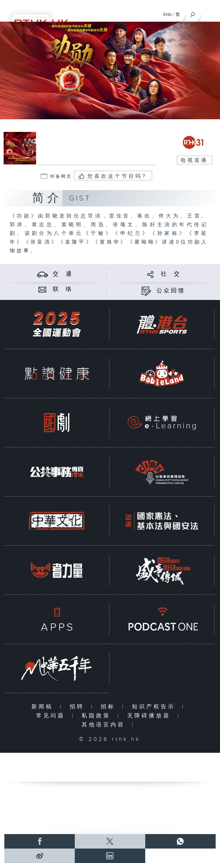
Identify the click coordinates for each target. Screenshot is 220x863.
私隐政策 (98, 716)
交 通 (63, 274)
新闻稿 (43, 707)
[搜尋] (193, 13)
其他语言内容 (105, 725)
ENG (167, 14)
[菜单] (209, 13)
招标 (109, 707)
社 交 (171, 274)
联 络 (63, 289)
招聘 (78, 707)
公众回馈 (170, 290)
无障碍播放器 (150, 716)
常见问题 (52, 716)
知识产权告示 (155, 707)
